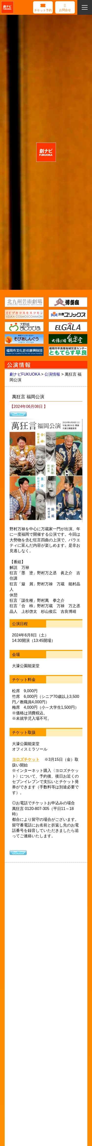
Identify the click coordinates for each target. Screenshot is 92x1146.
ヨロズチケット (25, 759)
